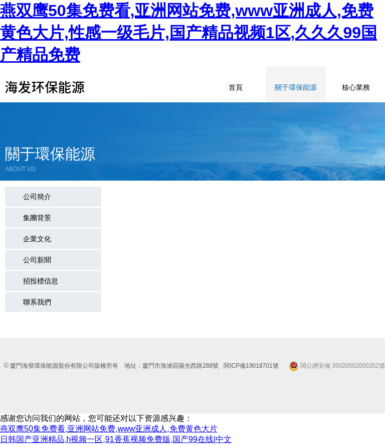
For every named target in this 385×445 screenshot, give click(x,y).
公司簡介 (37, 197)
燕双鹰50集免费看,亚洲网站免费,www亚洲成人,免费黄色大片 (109, 428)
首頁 (236, 87)
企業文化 (37, 239)
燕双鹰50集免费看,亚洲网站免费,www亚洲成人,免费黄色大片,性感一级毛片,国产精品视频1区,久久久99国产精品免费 (188, 33)
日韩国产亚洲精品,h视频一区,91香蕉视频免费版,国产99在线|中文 (116, 439)
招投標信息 (40, 281)
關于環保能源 (296, 87)
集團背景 (37, 218)
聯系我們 (37, 302)
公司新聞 (37, 260)
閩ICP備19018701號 (251, 365)
